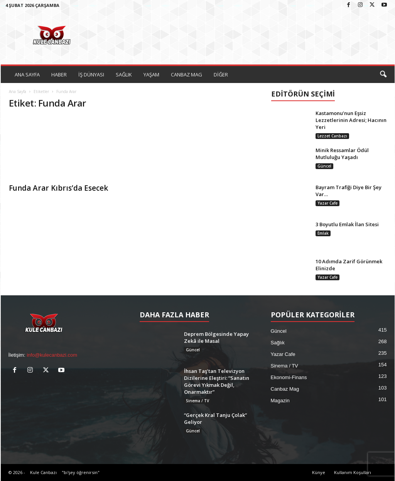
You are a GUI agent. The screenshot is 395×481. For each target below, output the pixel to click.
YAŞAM (151, 74)
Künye (318, 472)
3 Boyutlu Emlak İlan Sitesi (347, 224)
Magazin (280, 400)
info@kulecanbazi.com (52, 355)
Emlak (323, 233)
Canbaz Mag (285, 389)
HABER (59, 74)
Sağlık (278, 343)
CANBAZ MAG (186, 74)
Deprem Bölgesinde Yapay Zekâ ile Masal (216, 337)
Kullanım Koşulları (352, 472)
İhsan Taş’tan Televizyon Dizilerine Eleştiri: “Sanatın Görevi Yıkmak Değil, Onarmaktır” (216, 381)
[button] (383, 74)
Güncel (324, 166)
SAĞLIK (124, 74)
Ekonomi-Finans (289, 377)
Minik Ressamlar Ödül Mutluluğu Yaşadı (342, 154)
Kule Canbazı (43, 472)
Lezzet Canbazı (332, 136)
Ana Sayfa (17, 91)
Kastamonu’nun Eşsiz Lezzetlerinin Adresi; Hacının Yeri (351, 120)
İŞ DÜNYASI (91, 74)
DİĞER (221, 74)
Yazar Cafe (327, 203)
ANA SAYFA (27, 74)
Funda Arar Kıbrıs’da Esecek (58, 188)
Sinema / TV (197, 400)
